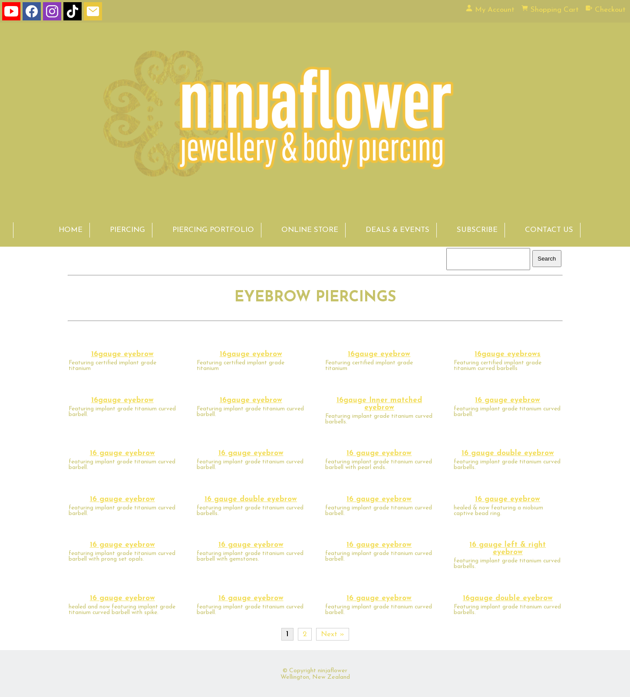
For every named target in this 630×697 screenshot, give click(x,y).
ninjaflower (332, 670)
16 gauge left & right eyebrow (507, 548)
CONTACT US (549, 230)
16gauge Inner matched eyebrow (379, 403)
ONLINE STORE (309, 230)
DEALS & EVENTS (397, 230)
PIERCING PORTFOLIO (213, 230)
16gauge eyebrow (122, 354)
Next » (332, 634)
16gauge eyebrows (508, 354)
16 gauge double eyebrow (508, 453)
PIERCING (127, 230)
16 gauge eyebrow (507, 400)
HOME (70, 230)
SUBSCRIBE (477, 230)
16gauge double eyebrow (508, 598)
